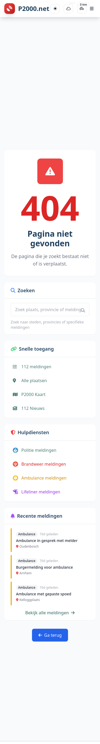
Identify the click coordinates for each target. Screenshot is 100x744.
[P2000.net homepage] (26, 8)
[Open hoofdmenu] (92, 8)
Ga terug (50, 635)
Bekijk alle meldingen (50, 613)
